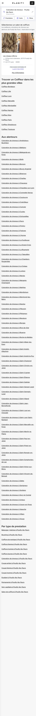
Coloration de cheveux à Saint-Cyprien (16, 373)
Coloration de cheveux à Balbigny (14, 148)
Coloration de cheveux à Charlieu (14, 178)
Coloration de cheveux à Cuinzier (14, 207)
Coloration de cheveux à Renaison (14, 318)
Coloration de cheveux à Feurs (13, 221)
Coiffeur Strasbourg (9, 125)
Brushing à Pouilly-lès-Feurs (12, 535)
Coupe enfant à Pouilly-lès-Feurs (14, 563)
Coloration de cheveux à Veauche (14, 509)
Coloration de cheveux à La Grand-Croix (16, 245)
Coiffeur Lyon (7, 96)
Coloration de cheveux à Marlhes (14, 287)
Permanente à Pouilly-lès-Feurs (13, 582)
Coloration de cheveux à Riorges (13, 323)
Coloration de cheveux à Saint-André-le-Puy (18, 356)
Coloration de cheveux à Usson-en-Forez (17, 504)
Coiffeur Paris (7, 120)
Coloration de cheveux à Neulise (13, 304)
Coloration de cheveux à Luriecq (13, 271)
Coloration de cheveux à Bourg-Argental (16, 169)
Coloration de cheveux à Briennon (14, 174)
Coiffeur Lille (6, 91)
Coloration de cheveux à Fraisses (14, 231)
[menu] (3, 3)
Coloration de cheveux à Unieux (13, 500)
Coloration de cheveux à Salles (13, 481)
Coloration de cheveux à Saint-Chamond (16, 361)
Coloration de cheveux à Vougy (13, 519)
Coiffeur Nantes (7, 110)
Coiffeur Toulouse (8, 129)
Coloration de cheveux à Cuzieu (13, 212)
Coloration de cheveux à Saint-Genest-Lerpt (18, 387)
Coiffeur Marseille (8, 101)
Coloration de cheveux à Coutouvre (15, 197)
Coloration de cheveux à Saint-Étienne (16, 377)
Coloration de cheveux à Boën (13, 159)
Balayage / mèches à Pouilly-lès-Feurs (15, 530)
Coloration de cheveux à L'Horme (14, 235)
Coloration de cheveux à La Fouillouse (15, 240)
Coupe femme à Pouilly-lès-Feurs (14, 568)
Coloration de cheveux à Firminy (13, 226)
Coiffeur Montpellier (9, 106)
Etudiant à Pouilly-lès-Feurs (12, 577)
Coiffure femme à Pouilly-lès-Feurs (14, 544)
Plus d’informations (18, 72)
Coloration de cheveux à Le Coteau (14, 266)
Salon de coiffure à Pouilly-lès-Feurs (15, 592)
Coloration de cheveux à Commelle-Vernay (17, 193)
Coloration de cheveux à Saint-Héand (15, 399)
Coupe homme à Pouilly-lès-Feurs (14, 573)
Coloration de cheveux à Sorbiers (14, 490)
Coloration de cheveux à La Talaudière (15, 254)
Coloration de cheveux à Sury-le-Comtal (16, 495)
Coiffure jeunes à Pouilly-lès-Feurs (14, 554)
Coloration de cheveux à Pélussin (14, 309)
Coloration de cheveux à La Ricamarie (15, 250)
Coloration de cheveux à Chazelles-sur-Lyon (18, 188)
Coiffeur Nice (6, 115)
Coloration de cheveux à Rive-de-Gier (15, 328)
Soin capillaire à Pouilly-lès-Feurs (14, 587)
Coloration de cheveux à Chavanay (14, 183)
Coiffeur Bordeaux (8, 87)
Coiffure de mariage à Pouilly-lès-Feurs (16, 539)
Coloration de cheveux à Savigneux (14, 485)
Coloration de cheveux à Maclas (13, 276)
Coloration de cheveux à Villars (13, 514)
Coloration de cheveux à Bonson (13, 164)
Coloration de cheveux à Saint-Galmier (16, 382)
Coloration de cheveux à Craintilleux (15, 202)
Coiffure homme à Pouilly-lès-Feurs (14, 549)
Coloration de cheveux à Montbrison (15, 292)
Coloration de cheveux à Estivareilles (15, 216)
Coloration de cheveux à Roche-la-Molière (17, 337)
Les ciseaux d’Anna (10, 56)
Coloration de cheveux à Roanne (13, 332)
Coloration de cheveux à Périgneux (14, 313)
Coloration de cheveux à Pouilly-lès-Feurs (17, 558)
